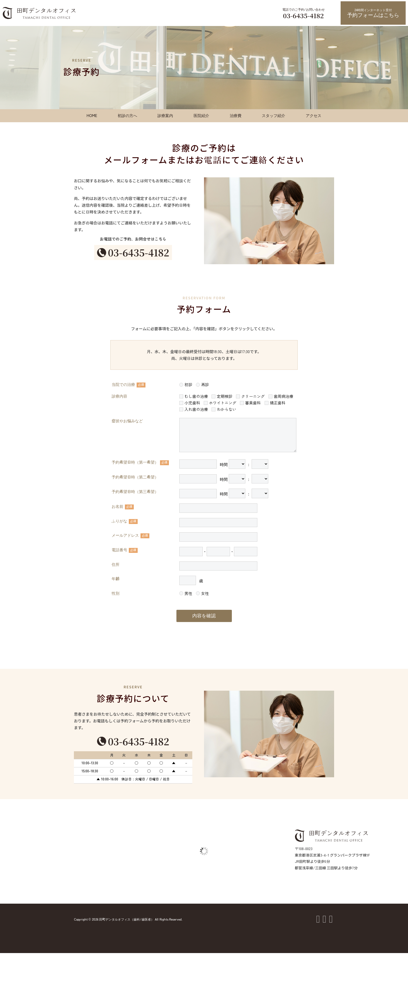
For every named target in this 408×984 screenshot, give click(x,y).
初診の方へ (127, 115)
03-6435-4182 (303, 15)
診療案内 (165, 115)
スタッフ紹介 (273, 115)
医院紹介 (201, 115)
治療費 (235, 115)
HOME (92, 115)
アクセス (313, 115)
